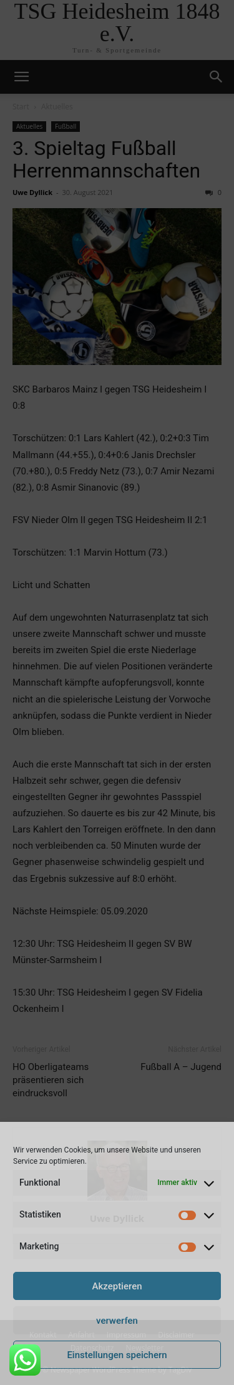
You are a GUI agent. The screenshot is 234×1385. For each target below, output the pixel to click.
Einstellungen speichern (117, 1355)
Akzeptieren (117, 1286)
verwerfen (117, 1320)
